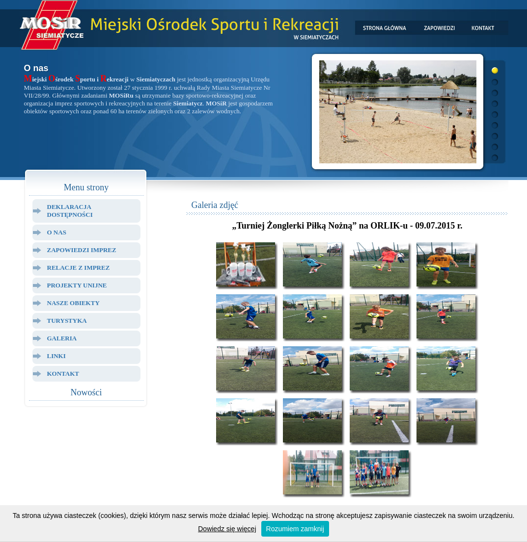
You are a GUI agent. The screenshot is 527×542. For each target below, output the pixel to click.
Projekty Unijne (77, 285)
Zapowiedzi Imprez (81, 250)
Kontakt (63, 373)
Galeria (62, 338)
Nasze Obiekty (73, 303)
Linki (56, 356)
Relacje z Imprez (78, 267)
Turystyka (67, 320)
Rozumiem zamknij (295, 529)
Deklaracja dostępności (70, 210)
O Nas (56, 232)
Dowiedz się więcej (227, 529)
